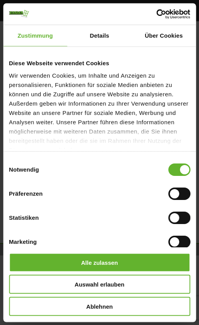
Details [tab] (99, 35)
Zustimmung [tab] (35, 35)
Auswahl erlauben (99, 284)
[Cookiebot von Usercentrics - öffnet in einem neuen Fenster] (156, 14)
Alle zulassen (99, 262)
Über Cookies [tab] (164, 35)
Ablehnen (99, 306)
